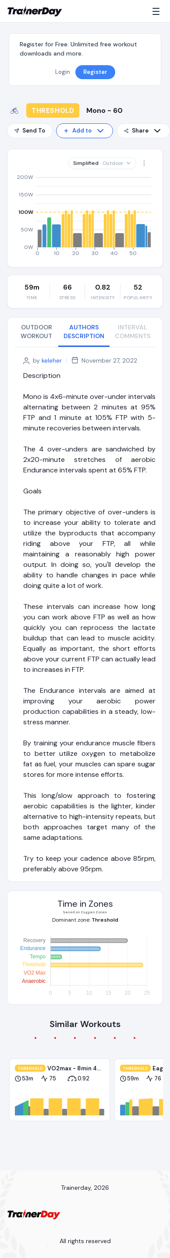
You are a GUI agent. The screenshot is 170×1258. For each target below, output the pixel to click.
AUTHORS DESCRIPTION (84, 331)
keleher (52, 360)
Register (95, 72)
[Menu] (157, 11)
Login (62, 72)
